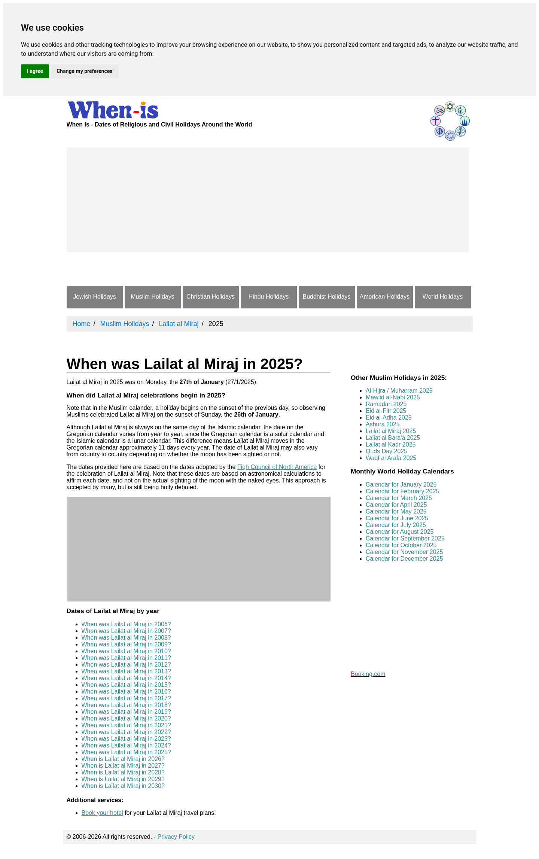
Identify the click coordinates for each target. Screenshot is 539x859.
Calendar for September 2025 (405, 538)
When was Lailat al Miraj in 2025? (126, 752)
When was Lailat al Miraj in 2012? (126, 664)
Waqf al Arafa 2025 (391, 458)
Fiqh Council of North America (277, 467)
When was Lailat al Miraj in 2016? (126, 691)
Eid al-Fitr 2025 (386, 411)
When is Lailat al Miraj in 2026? (123, 759)
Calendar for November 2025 (404, 552)
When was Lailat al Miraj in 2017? (126, 698)
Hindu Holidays (269, 296)
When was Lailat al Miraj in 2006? (126, 624)
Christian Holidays (210, 296)
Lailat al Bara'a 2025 (393, 438)
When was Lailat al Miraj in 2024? (126, 745)
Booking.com (368, 674)
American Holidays (384, 296)
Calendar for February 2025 (402, 491)
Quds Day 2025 (386, 451)
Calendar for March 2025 (399, 498)
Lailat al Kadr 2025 (390, 444)
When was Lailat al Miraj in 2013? (126, 671)
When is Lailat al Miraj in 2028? (123, 772)
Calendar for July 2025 (396, 525)
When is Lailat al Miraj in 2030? (123, 786)
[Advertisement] (268, 199)
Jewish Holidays (94, 296)
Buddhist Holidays (326, 296)
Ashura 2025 (383, 424)
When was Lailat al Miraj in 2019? (126, 712)
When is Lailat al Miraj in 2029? (123, 779)
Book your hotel (102, 813)
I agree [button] (35, 71)
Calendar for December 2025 (404, 558)
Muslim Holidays (152, 296)
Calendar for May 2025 (396, 511)
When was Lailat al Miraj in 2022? (126, 732)
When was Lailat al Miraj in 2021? (126, 725)
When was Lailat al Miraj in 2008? (126, 637)
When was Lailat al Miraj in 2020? (126, 718)
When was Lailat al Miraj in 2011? (126, 658)
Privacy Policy (176, 837)
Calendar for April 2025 (396, 505)
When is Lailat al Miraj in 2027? (123, 765)
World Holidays (443, 296)
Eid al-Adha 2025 (389, 417)
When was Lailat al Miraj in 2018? (126, 705)
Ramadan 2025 (386, 404)
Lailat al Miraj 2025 (391, 431)
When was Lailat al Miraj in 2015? (126, 685)
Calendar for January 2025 (401, 484)
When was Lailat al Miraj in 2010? (126, 651)
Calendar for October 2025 (401, 545)
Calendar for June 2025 (397, 518)
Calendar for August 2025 (399, 532)
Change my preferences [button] (84, 71)
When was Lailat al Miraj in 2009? (126, 644)
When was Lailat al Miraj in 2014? (126, 678)
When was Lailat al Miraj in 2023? (126, 738)
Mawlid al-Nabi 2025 (393, 397)
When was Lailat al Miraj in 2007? (126, 631)
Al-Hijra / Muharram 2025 (399, 390)
